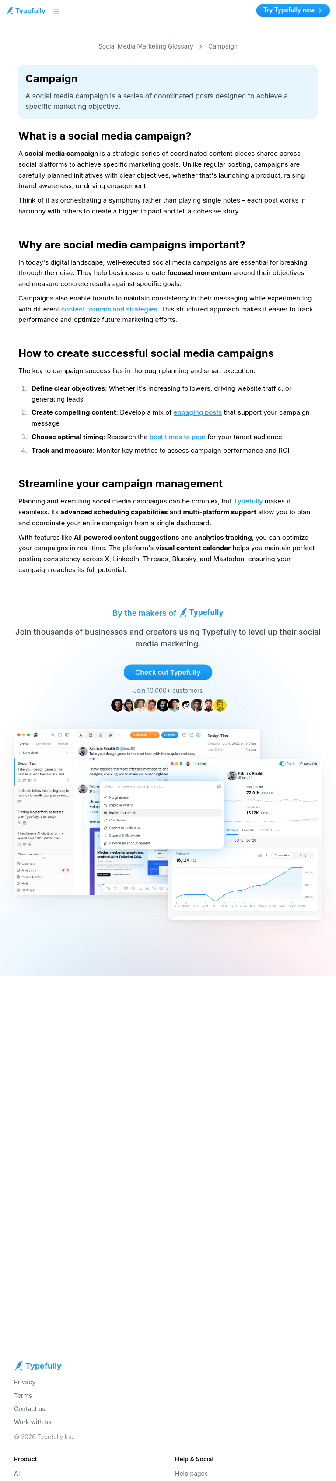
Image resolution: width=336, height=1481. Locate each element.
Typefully (248, 501)
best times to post (178, 437)
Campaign (223, 46)
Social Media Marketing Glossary (145, 46)
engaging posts (198, 412)
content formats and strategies (109, 309)
